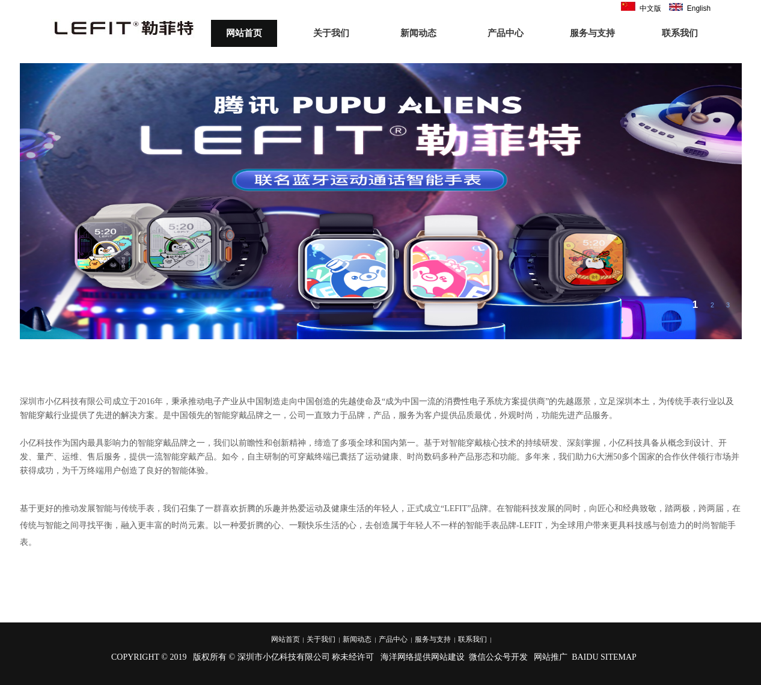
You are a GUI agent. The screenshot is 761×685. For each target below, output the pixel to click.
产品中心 (505, 33)
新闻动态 (418, 33)
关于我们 (331, 33)
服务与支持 (592, 33)
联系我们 (680, 33)
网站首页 (244, 33)
